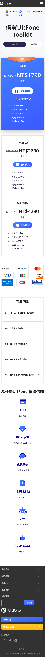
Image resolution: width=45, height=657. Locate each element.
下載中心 (22, 619)
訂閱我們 (29, 603)
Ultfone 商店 (22, 627)
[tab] (14, 44)
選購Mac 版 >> (38, 13)
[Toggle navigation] (42, 3)
